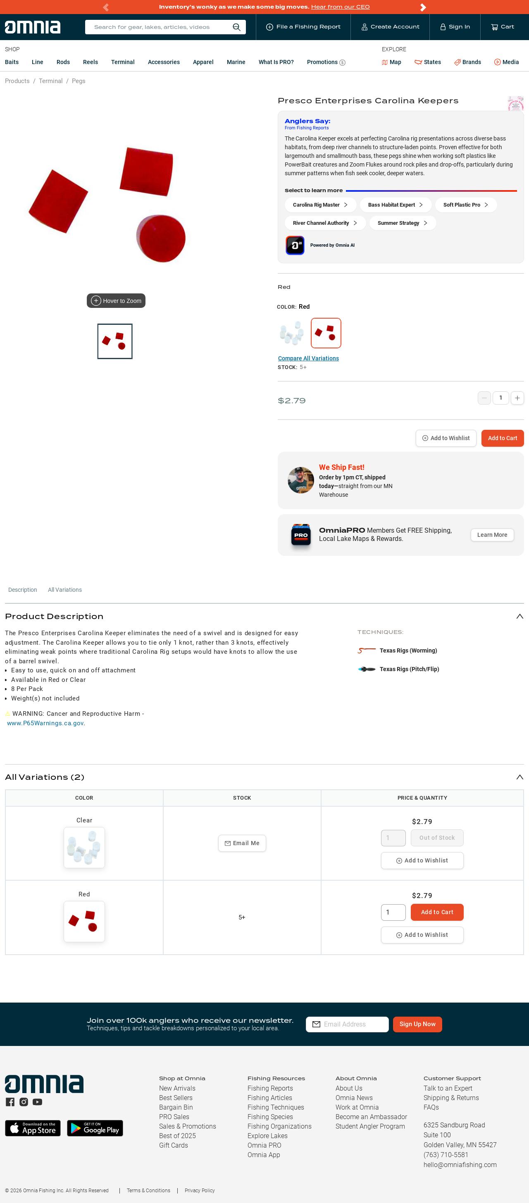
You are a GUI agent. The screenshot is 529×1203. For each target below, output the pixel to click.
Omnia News (354, 1098)
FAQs (431, 1107)
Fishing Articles (270, 1098)
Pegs (79, 81)
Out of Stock (437, 837)
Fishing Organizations (280, 1126)
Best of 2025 (177, 1136)
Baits (12, 62)
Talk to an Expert (448, 1088)
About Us (349, 1088)
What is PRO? (276, 62)
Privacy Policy (200, 1190)
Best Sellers (176, 1098)
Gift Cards (173, 1145)
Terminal (123, 62)
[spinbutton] (393, 838)
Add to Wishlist (446, 438)
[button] (264, 616)
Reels (90, 62)
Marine (236, 62)
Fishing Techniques (276, 1107)
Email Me (242, 843)
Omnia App (264, 1155)
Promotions (326, 63)
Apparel (203, 62)
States (428, 62)
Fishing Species (270, 1117)
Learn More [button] (492, 534)
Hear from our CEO (340, 6)
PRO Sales (174, 1117)
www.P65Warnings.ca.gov (45, 723)
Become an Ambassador (371, 1117)
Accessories (164, 62)
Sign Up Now (441, 1024)
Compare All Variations (308, 358)
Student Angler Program (370, 1126)
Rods (63, 62)
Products (17, 81)
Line (37, 62)
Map (391, 62)
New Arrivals (177, 1088)
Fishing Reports (270, 1088)
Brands (467, 62)
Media (506, 62)
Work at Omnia (357, 1107)
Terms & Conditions (148, 1190)
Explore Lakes (268, 1136)
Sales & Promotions (187, 1126)
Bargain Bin (176, 1107)
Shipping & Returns (451, 1098)
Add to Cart (502, 438)
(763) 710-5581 (446, 1155)
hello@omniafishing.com (460, 1165)
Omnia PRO (264, 1145)
